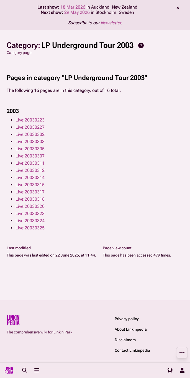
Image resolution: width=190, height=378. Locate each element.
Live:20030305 (30, 148)
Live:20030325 (30, 228)
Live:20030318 (30, 199)
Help (141, 45)
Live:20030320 (30, 206)
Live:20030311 (30, 163)
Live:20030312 (30, 170)
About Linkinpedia (131, 329)
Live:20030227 (30, 127)
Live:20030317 (30, 192)
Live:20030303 (30, 141)
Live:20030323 (30, 213)
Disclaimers (125, 340)
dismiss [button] (177, 7)
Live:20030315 (30, 184)
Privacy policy (127, 319)
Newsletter (111, 22)
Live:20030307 (30, 156)
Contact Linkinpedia (132, 350)
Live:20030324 (30, 220)
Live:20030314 (30, 177)
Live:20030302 (30, 134)
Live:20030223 (30, 120)
